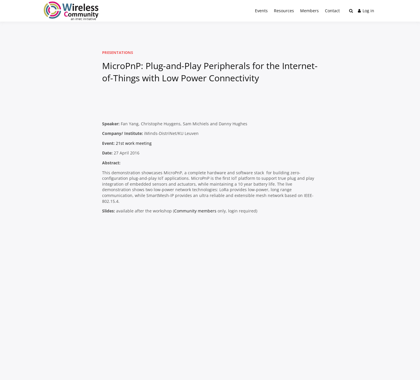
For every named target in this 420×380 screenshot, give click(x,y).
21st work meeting (134, 143)
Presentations (117, 52)
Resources (284, 10)
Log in (366, 10)
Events (261, 10)
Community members (195, 211)
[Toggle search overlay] (351, 11)
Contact (332, 10)
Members (309, 10)
